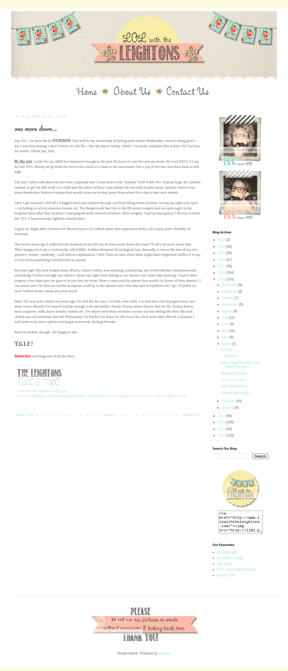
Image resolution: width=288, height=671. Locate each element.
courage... (228, 349)
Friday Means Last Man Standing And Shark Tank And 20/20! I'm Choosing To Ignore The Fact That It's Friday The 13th (107, 396)
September (230, 304)
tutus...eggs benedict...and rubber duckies (240, 365)
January (228, 408)
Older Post (191, 415)
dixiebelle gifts (227, 557)
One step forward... (235, 386)
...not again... (230, 356)
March (227, 344)
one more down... (234, 380)
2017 (222, 266)
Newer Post (24, 415)
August (227, 311)
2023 (222, 240)
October (228, 298)
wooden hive (226, 579)
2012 (222, 429)
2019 (222, 253)
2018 (222, 260)
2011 (222, 435)
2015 (222, 279)
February (229, 401)
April (225, 337)
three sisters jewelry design (237, 574)
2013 (222, 422)
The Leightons (41, 391)
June (226, 324)
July (225, 318)
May (225, 331)
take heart (224, 568)
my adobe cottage (230, 562)
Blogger (164, 658)
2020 (222, 246)
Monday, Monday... (235, 373)
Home (108, 415)
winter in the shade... (236, 393)
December (230, 285)
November (230, 292)
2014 (222, 416)
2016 (222, 272)
